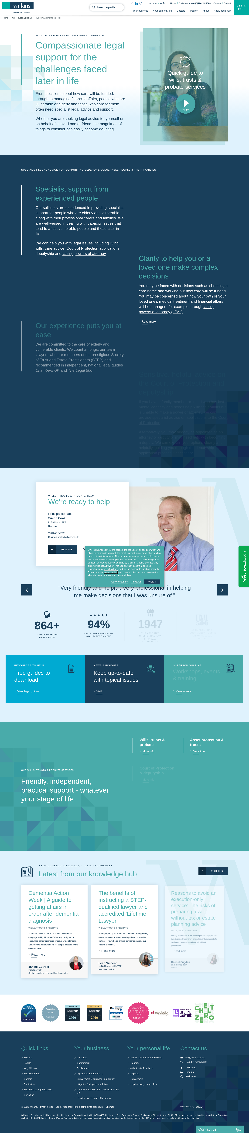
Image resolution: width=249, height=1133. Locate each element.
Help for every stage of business (94, 1098)
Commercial (83, 1063)
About (206, 11)
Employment (136, 1079)
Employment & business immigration (96, 1079)
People (194, 11)
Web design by (191, 1106)
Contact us (29, 1084)
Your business (140, 11)
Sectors (181, 11)
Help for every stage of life (143, 1084)
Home (173, 3)
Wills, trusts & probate (22, 18)
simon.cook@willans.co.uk (64, 537)
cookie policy (110, 572)
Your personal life (162, 11)
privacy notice (130, 572)
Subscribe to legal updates (38, 1089)
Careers (217, 3)
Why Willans (30, 1068)
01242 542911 (58, 533)
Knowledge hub (222, 11)
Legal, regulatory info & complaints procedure (80, 1106)
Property (134, 1063)
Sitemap (110, 1106)
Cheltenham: (195, 3)
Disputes (134, 1073)
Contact (227, 3)
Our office (29, 1095)
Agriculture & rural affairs (90, 1073)
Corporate (82, 1057)
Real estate (83, 1068)
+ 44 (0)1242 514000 (196, 1062)
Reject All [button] (136, 581)
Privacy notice (46, 1106)
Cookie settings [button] (119, 581)
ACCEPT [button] (152, 581)
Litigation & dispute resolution (92, 1084)
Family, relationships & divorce (146, 1057)
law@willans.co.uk (195, 1057)
